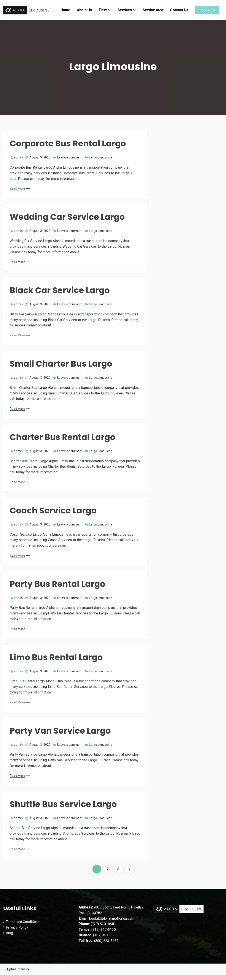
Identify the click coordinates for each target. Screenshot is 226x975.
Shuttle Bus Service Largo (63, 804)
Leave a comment (70, 157)
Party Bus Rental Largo (57, 584)
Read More (17, 188)
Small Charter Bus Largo (61, 363)
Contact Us (179, 10)
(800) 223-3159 (106, 941)
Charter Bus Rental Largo (62, 437)
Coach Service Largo (53, 510)
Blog (9, 933)
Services (125, 10)
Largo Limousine (100, 157)
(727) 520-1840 (103, 924)
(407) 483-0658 (105, 935)
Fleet (103, 10)
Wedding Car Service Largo (67, 217)
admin (17, 157)
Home (65, 10)
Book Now (207, 10)
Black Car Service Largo (60, 290)
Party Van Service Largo (60, 730)
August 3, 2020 (40, 157)
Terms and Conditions (23, 922)
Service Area (153, 10)
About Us (84, 10)
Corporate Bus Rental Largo (68, 143)
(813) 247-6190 (103, 930)
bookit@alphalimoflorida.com (111, 918)
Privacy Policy (17, 927)
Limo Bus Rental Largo (56, 657)
